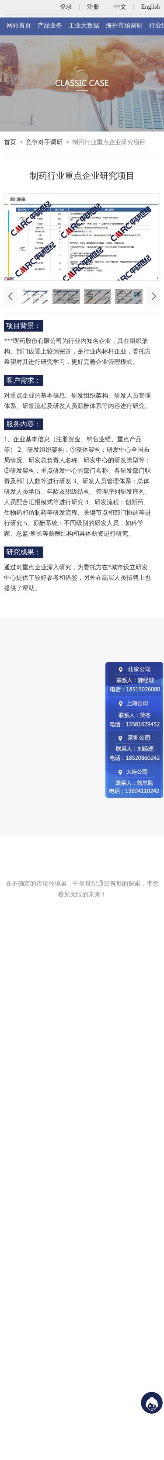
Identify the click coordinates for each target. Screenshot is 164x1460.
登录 (66, 6)
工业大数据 (84, 25)
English (150, 6)
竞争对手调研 (44, 142)
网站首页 (19, 25)
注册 (93, 6)
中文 (120, 6)
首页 (10, 142)
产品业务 (50, 25)
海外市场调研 (124, 25)
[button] (153, 296)
